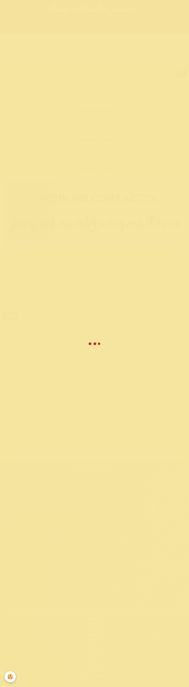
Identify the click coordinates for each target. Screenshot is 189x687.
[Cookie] (10, 676)
